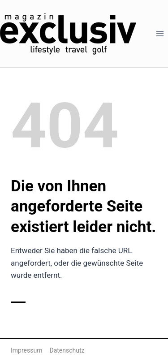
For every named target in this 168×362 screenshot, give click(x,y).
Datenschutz (66, 350)
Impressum (26, 350)
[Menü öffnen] (159, 33)
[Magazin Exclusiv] (68, 34)
